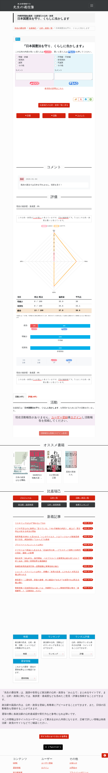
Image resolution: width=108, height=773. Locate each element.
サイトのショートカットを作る (54, 736)
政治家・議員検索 (25, 505)
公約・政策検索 (54, 505)
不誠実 (60, 63)
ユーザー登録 (59, 417)
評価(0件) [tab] (32, 397)
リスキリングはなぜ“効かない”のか (30, 523)
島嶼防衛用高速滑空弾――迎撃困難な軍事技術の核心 (37, 566)
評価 (28, 115)
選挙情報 (28, 678)
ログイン (76, 417)
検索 (29, 654)
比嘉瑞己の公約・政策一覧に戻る (54, 105)
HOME (15, 763)
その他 (21, 66)
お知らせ (73, 763)
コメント (19, 70)
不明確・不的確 (64, 57)
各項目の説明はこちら (54, 89)
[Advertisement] (54, 142)
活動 (54, 115)
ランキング (56, 654)
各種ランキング (82, 505)
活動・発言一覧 (82, 498)
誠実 (20, 63)
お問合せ (73, 768)
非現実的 (61, 60)
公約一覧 (54, 498)
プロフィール (25, 498)
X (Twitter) (53, 747)
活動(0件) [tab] (19, 397)
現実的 (21, 60)
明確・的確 (23, 57)
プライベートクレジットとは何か (29, 545)
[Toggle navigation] (91, 5)
